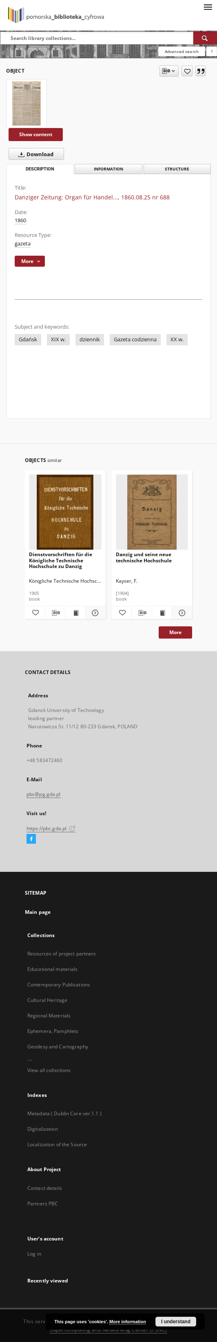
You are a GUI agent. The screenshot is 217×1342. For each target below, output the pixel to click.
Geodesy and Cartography (57, 1046)
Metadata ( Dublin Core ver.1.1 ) (64, 1113)
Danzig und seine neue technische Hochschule (144, 557)
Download (34, 154)
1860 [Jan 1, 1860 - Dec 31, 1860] (20, 220)
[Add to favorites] (187, 71)
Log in (34, 1253)
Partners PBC (42, 1203)
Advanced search (182, 51)
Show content (35, 134)
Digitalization (42, 1128)
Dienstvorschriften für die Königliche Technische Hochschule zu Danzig (60, 560)
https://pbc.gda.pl (51, 828)
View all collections (49, 1070)
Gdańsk (28, 339)
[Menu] (207, 6)
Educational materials (52, 969)
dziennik (90, 339)
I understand (175, 1321)
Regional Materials (49, 1015)
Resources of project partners (61, 953)
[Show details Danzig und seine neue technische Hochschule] (181, 613)
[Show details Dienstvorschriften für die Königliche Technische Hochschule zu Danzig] (94, 613)
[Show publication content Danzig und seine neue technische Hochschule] (162, 613)
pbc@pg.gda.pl (44, 794)
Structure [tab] (177, 169)
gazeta (23, 243)
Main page (38, 912)
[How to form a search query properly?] (211, 51)
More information (127, 1321)
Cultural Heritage (47, 1000)
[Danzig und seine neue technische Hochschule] (152, 512)
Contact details (44, 1188)
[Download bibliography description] (55, 613)
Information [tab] (108, 169)
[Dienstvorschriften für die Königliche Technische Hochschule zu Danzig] (65, 512)
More (175, 632)
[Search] (205, 37)
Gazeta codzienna (135, 339)
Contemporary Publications (58, 984)
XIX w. (58, 339)
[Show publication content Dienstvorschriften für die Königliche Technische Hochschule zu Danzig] (75, 613)
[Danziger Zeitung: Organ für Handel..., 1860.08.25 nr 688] (26, 104)
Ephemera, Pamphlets (52, 1031)
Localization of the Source (57, 1144)
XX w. (177, 339)
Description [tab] (40, 169)
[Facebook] (31, 839)
